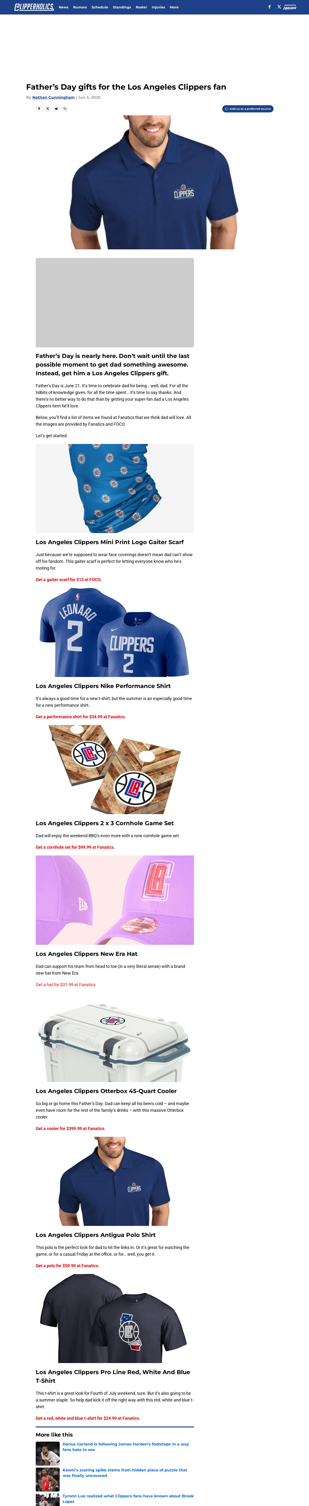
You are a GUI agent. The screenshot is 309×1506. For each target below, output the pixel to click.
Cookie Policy (208, 1471)
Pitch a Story (47, 1471)
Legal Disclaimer (258, 1471)
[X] (279, 7)
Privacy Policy (112, 1471)
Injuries (158, 7)
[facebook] (269, 7)
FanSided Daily (257, 1462)
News (63, 7)
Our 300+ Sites (209, 1462)
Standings (122, 7)
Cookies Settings (160, 1479)
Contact (151, 1462)
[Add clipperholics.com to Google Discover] (248, 108)
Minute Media (30, 1492)
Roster (141, 7)
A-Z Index (108, 1479)
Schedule (100, 7)
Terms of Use (157, 1471)
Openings (108, 1462)
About (40, 1462)
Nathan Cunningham (53, 97)
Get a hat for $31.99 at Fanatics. (66, 984)
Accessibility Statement (57, 1479)
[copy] (65, 108)
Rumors (80, 7)
